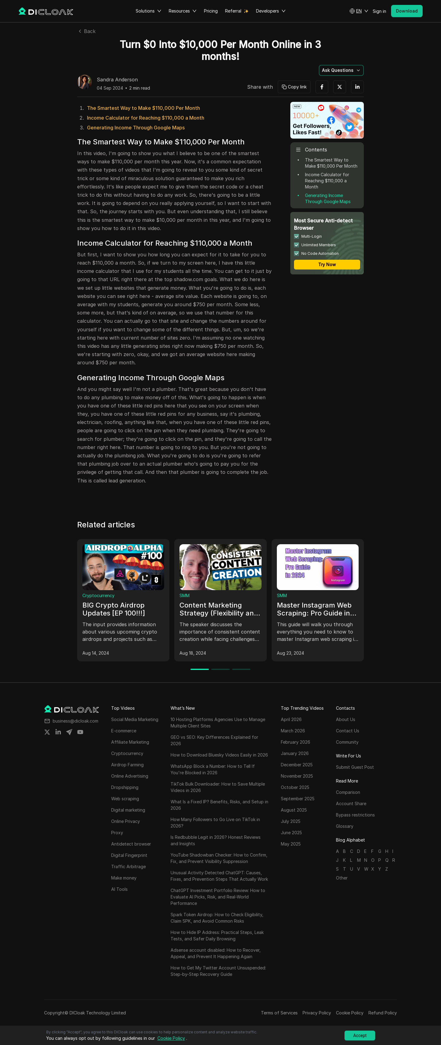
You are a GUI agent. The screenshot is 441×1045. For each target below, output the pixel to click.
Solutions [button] (148, 11)
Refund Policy (382, 1012)
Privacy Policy (317, 1012)
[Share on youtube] (80, 732)
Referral (233, 10)
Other (342, 877)
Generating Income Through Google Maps (136, 128)
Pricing (211, 10)
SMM (184, 595)
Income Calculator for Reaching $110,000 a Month (145, 118)
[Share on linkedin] (58, 732)
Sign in (379, 11)
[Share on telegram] (69, 732)
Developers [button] (271, 11)
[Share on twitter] (47, 732)
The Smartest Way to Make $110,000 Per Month (143, 108)
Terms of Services (279, 1012)
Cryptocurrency (98, 595)
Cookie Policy (350, 1012)
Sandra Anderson (117, 80)
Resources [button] (183, 11)
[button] (358, 11)
